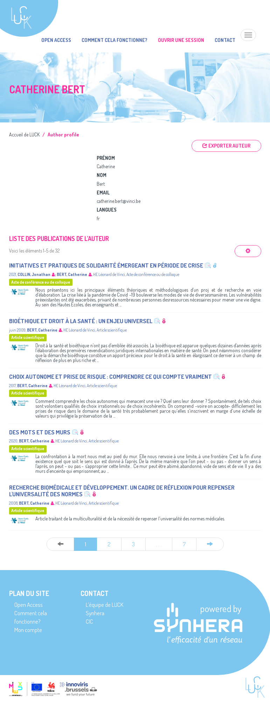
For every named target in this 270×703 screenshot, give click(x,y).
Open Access (56, 40)
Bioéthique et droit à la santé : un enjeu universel (80, 321)
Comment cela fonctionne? (114, 40)
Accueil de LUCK (24, 134)
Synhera (95, 613)
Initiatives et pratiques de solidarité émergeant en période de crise (106, 265)
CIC (89, 621)
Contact (225, 40)
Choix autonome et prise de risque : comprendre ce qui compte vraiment (110, 376)
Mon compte (28, 629)
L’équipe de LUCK (104, 604)
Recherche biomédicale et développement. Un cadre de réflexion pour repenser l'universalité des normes (122, 491)
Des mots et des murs (39, 432)
